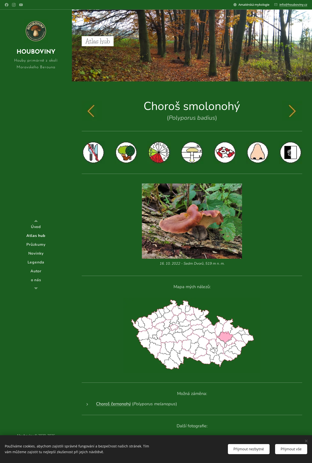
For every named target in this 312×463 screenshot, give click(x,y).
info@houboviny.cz (293, 4)
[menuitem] (35, 227)
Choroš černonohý (113, 404)
